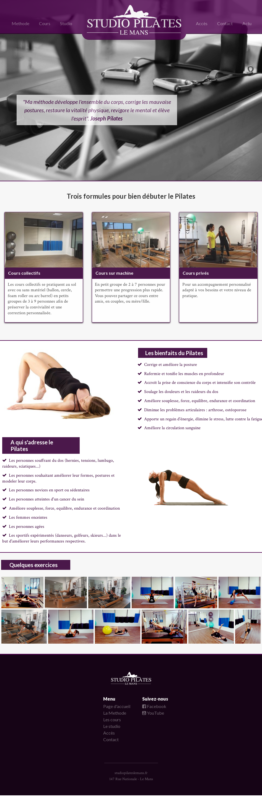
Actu (246, 23)
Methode (20, 23)
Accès (201, 23)
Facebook (154, 706)
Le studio (111, 726)
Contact (225, 23)
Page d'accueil (116, 706)
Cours (44, 23)
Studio (66, 23)
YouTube (153, 712)
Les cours (112, 719)
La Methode (114, 712)
